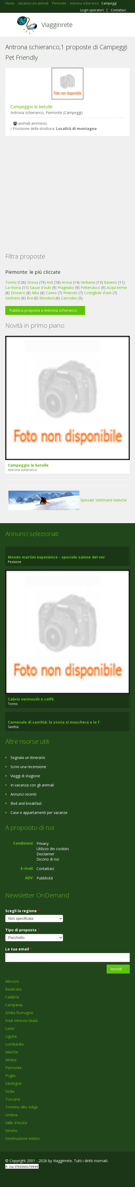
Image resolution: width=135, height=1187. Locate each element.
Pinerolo (70, 292)
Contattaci (118, 10)
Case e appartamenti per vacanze (39, 812)
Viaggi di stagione (25, 775)
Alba (35, 292)
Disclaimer (45, 853)
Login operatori (92, 10)
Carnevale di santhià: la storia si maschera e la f (54, 722)
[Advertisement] (67, 186)
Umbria (11, 1114)
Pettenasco (90, 287)
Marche (11, 1051)
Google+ (18, 1177)
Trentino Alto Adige (21, 1106)
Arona (67, 282)
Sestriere (12, 298)
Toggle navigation (9, 25)
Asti (50, 282)
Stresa (32, 282)
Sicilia (9, 1091)
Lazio (9, 1028)
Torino (11, 282)
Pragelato (66, 287)
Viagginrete (56, 24)
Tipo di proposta (22, 929)
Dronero (18, 292)
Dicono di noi (48, 859)
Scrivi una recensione (28, 766)
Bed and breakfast (26, 803)
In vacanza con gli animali (32, 785)
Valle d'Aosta (16, 1122)
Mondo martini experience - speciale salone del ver (56, 557)
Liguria (11, 1036)
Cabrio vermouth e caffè (31, 699)
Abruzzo (12, 981)
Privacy (43, 843)
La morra (13, 287)
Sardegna (13, 1083)
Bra (30, 298)
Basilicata (13, 989)
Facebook (6, 1177)
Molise (11, 1059)
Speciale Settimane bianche (67, 499)
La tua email (18, 949)
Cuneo (51, 292)
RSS (43, 1177)
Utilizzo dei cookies (53, 848)
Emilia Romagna (19, 1012)
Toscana (12, 1099)
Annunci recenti (24, 794)
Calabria (12, 996)
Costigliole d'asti (98, 292)
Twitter (31, 1177)
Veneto (11, 1130)
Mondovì (46, 298)
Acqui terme (117, 287)
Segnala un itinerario (28, 757)
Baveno (110, 282)
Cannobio (69, 298)
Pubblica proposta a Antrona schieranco (43, 310)
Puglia (10, 1075)
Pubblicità (45, 878)
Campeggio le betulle (31, 107)
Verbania (88, 282)
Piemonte (13, 1067)
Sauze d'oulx (40, 287)
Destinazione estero (22, 1138)
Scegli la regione (22, 910)
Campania (13, 1004)
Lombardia (14, 1044)
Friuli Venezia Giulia (21, 1020)
